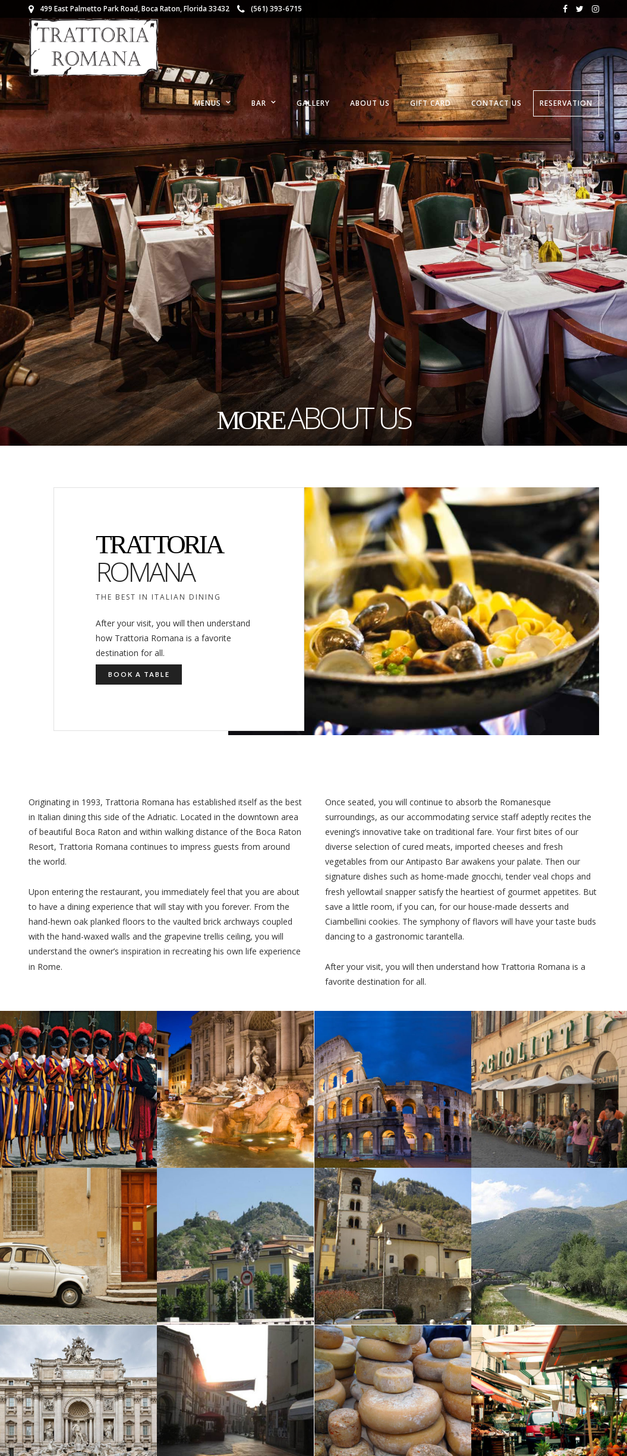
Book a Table (139, 674)
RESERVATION (566, 103)
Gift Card (430, 103)
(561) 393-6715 (269, 9)
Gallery (313, 103)
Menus (207, 103)
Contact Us (496, 103)
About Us (370, 103)
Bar (258, 103)
